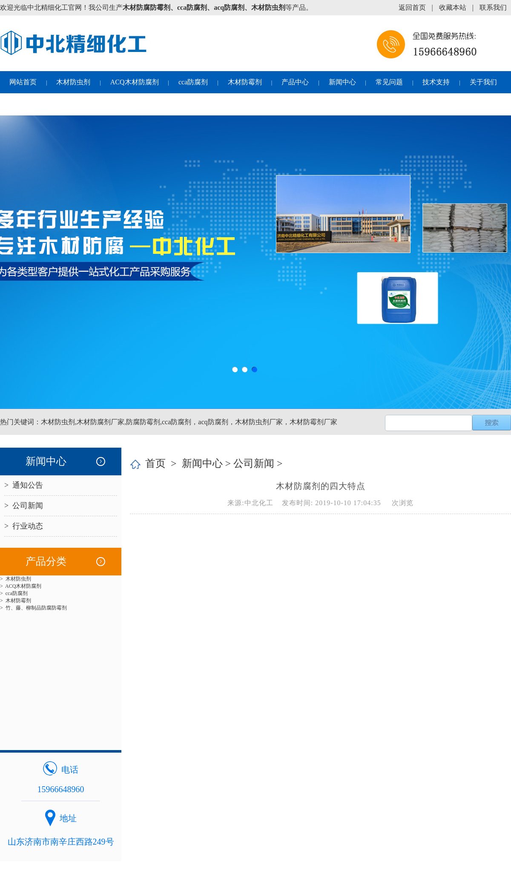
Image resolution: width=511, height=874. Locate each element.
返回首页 (412, 7)
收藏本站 (452, 7)
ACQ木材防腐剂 (134, 82)
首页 (155, 463)
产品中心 (295, 82)
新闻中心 (342, 82)
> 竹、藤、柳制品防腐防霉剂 (33, 608)
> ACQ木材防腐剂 (20, 586)
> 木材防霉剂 (15, 601)
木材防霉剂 (245, 82)
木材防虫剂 (73, 82)
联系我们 (493, 7)
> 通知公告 (23, 485)
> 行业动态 (23, 526)
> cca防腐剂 (14, 593)
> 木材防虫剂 (15, 579)
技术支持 (436, 82)
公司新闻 (253, 463)
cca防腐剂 (193, 82)
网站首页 (23, 82)
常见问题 (389, 82)
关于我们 (483, 82)
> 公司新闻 (23, 505)
